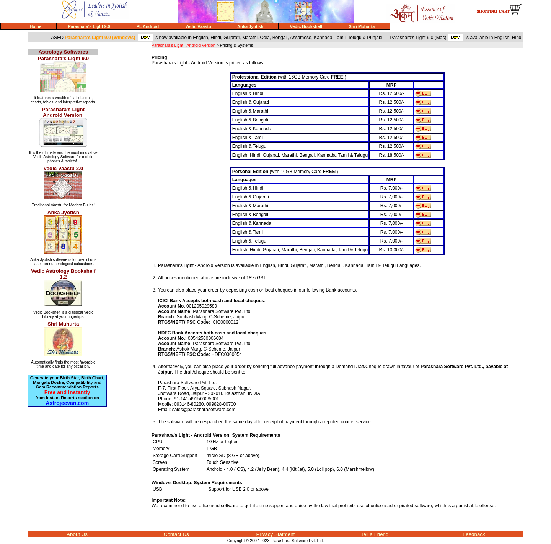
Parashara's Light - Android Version (183, 45)
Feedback (474, 534)
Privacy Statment (275, 534)
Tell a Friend (375, 534)
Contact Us (176, 534)
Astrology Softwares (63, 52)
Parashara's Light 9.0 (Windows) (103, 37)
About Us (77, 534)
